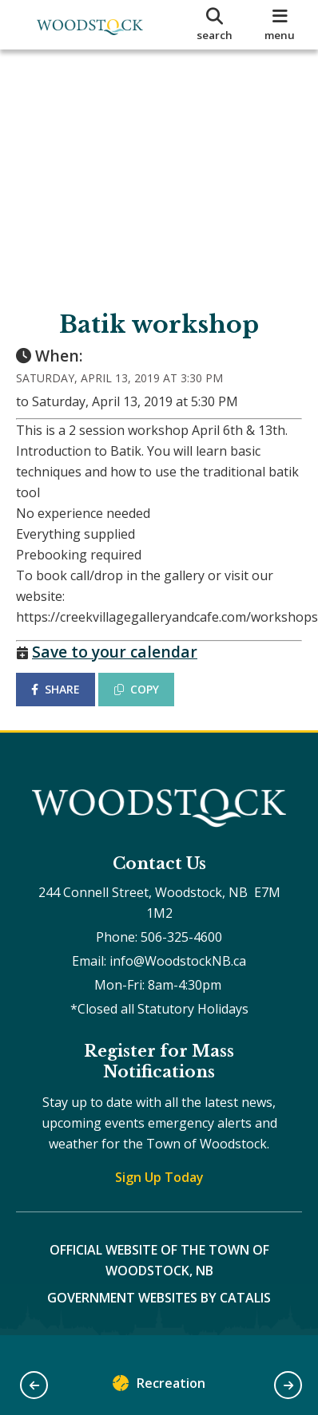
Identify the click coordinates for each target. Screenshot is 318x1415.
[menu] (279, 24)
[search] (214, 24)
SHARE (55, 689)
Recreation (159, 1386)
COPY (136, 689)
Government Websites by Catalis (159, 1297)
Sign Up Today (159, 1177)
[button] (34, 1385)
